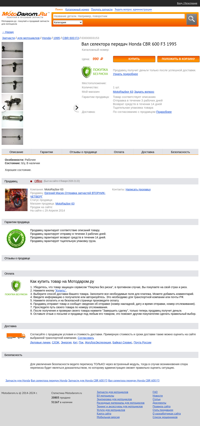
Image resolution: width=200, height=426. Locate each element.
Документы (159, 403)
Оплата (119, 152)
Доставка (147, 152)
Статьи (157, 399)
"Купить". (61, 290)
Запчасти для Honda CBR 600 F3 (87, 380)
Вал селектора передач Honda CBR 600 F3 (134, 380)
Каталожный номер (77, 9)
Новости (158, 395)
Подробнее (164, 111)
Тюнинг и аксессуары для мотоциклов (120, 406)
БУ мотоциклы (105, 395)
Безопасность (180, 152)
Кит (75, 342)
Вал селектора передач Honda (49, 380)
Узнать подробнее (125, 74)
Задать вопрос (144, 91)
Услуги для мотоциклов (111, 410)
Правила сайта (162, 406)
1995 (56, 38)
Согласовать (86, 337)
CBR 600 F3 (70, 38)
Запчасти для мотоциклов (112, 392)
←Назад (8, 32)
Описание (16, 152)
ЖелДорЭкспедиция (98, 342)
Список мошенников (165, 417)
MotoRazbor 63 (123, 91)
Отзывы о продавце (83, 152)
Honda (46, 38)
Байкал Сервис (122, 342)
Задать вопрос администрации (133, 9)
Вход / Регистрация (187, 3)
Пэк (81, 342)
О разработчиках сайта (167, 413)
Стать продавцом (163, 410)
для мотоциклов (28, 38)
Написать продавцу (138, 189)
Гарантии (46, 152)
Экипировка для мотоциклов (114, 399)
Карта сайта (104, 413)
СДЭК (55, 342)
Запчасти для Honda (18, 380)
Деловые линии (40, 342)
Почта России (142, 342)
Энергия (66, 342)
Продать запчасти (102, 9)
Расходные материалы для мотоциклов (121, 403)
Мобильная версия (108, 417)
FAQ (155, 392)
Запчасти (8, 38)
